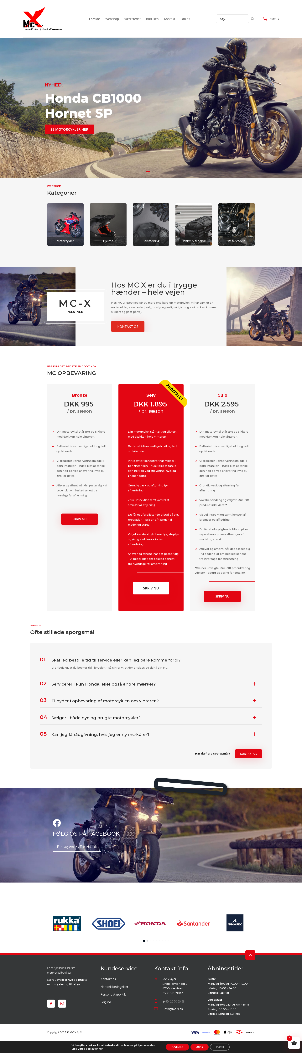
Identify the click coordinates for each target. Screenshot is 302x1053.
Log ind (106, 1002)
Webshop (112, 19)
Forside (94, 19)
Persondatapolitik (113, 994)
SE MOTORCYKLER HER (69, 129)
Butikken (152, 19)
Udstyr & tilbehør (194, 241)
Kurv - (274, 19)
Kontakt (169, 19)
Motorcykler (65, 241)
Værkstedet (132, 19)
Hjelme (108, 241)
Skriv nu (80, 519)
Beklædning (151, 241)
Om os (185, 19)
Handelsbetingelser (114, 987)
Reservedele (237, 241)
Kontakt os (127, 326)
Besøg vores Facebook (77, 846)
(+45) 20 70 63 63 (174, 1001)
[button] (144, 941)
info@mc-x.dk (173, 1009)
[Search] (252, 19)
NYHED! (54, 85)
